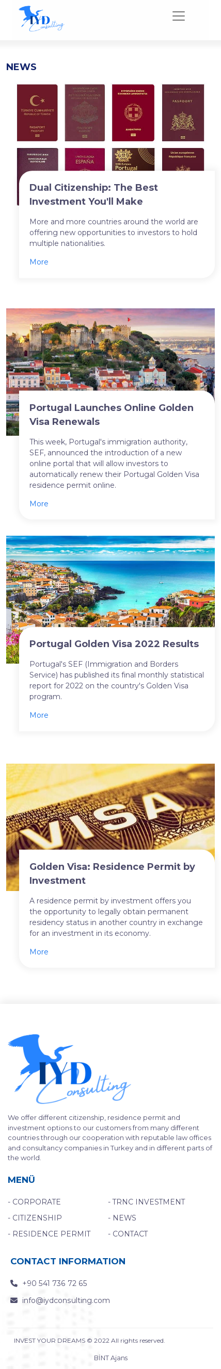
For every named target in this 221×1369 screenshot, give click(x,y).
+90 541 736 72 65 (43, 1282)
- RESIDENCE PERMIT (42, 1233)
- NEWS (120, 1218)
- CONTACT (127, 1233)
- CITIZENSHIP (31, 1218)
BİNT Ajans (110, 1358)
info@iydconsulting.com (56, 1298)
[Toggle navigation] (178, 16)
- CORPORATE (32, 1203)
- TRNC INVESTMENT (141, 1203)
